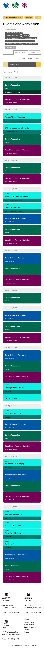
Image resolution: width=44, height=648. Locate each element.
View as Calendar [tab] (20, 52)
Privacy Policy (29, 625)
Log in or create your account (13, 17)
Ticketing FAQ (29, 622)
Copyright (27, 629)
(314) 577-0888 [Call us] (35, 612)
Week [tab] (30, 58)
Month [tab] (37, 58)
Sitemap (27, 632)
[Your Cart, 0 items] (38, 17)
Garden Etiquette (30, 627)
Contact (26, 620)
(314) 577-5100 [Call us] (13, 612)
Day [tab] (23, 58)
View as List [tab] (34, 52)
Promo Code (29, 17)
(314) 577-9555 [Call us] (13, 639)
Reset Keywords (10, 47)
